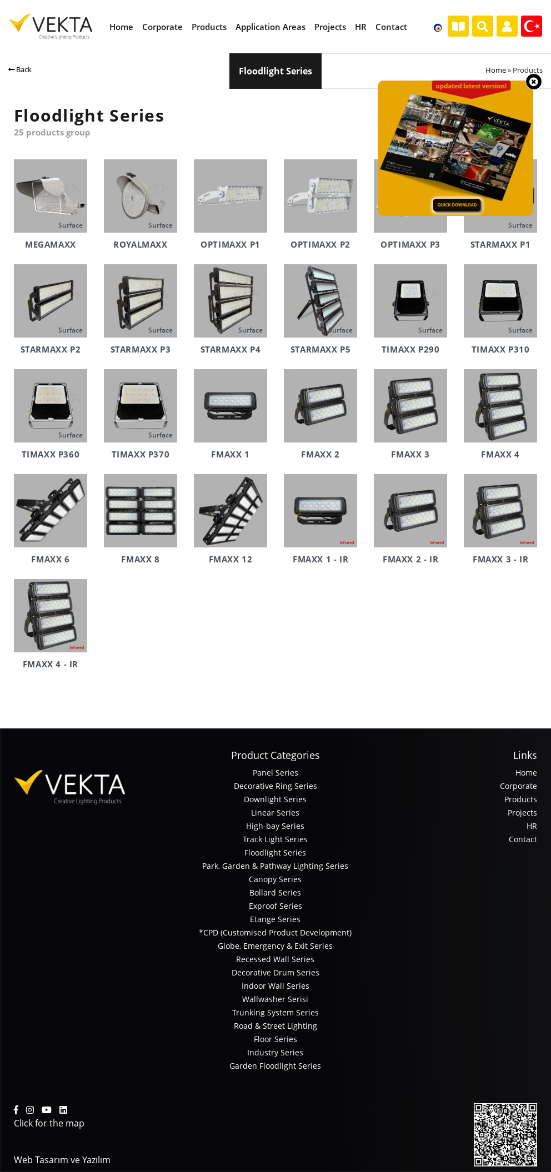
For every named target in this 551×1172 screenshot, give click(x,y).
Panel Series (275, 772)
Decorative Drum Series (275, 972)
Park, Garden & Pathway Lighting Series (275, 866)
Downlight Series (275, 799)
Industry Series (275, 1052)
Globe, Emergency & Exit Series (275, 945)
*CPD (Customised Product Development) (275, 932)
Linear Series (275, 812)
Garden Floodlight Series (275, 1065)
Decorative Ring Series (275, 786)
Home (495, 70)
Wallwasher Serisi (275, 999)
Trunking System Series (275, 1012)
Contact (523, 839)
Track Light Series (275, 839)
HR (532, 826)
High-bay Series (275, 826)
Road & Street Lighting (275, 1025)
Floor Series (275, 1039)
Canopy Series (275, 879)
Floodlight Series (275, 852)
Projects (522, 812)
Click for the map (49, 1123)
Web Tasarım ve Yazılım (62, 1160)
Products (520, 799)
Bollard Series (275, 892)
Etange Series (275, 919)
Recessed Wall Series (275, 959)
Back (20, 69)
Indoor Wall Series (275, 985)
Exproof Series (275, 906)
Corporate (518, 786)
